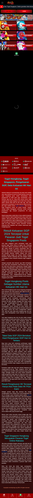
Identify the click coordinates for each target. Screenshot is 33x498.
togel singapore (20, 205)
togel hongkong (25, 293)
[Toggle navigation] (2, 3)
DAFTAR (8, 11)
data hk (29, 395)
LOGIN (24, 11)
